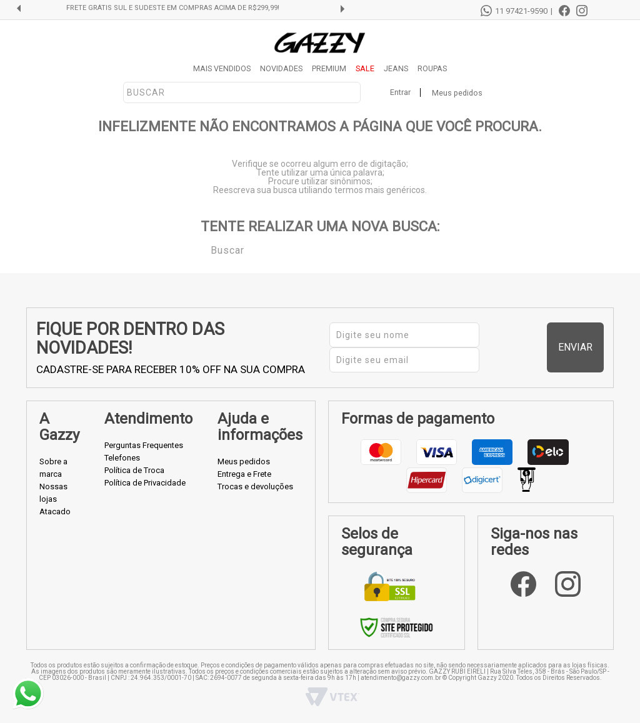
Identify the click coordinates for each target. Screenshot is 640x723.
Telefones (122, 457)
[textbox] (242, 92)
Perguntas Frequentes (143, 445)
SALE (365, 68)
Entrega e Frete (244, 474)
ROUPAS (432, 68)
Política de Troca (134, 470)
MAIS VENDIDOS (222, 68)
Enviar (580, 347)
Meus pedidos (457, 92)
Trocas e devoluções (255, 486)
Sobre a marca (53, 468)
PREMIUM (329, 68)
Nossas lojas (53, 493)
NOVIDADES (281, 68)
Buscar (202, 249)
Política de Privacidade (145, 482)
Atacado (55, 511)
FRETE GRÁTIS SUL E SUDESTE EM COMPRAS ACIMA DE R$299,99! (189, 8)
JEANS (396, 68)
